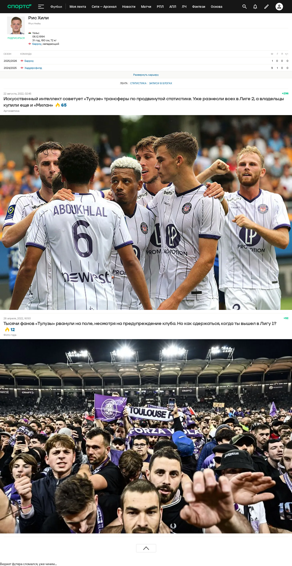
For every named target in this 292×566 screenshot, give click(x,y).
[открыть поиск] (245, 6)
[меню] (41, 6)
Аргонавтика (11, 110)
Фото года (10, 335)
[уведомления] (255, 6)
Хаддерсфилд (31, 68)
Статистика (138, 83)
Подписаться (16, 38)
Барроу (37, 44)
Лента (124, 83)
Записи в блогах (160, 83)
